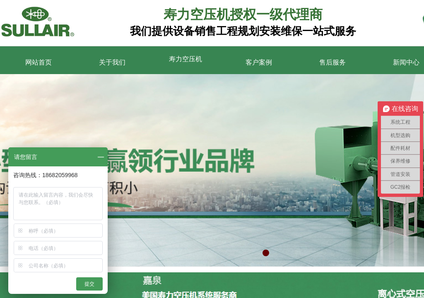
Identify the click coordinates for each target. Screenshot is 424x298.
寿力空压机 (185, 58)
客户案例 (259, 62)
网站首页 (38, 62)
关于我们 (112, 62)
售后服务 (332, 62)
